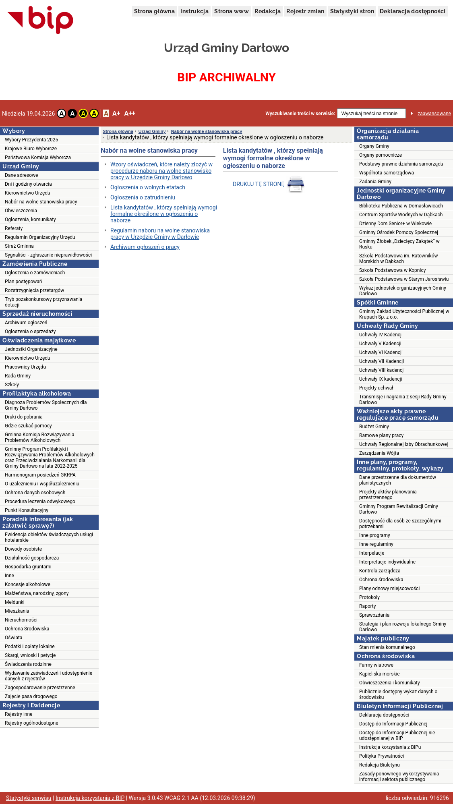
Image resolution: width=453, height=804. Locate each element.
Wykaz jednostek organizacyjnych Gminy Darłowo (402, 290)
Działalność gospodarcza (32, 558)
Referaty (14, 228)
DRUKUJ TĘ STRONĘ (269, 184)
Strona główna (154, 11)
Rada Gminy (18, 376)
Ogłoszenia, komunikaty (30, 219)
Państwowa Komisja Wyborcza (38, 157)
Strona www (231, 11)
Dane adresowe (21, 175)
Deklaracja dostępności (413, 11)
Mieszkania (17, 611)
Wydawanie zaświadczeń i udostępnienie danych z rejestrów (48, 676)
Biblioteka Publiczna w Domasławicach (401, 206)
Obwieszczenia (21, 210)
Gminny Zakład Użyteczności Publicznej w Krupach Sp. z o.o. (404, 314)
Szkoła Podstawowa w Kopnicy (392, 270)
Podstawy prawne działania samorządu (401, 164)
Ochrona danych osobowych (35, 492)
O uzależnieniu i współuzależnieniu (42, 484)
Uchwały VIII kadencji (382, 370)
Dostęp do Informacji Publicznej (393, 724)
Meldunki (15, 602)
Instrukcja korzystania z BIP (90, 798)
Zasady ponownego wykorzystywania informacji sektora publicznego (399, 776)
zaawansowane (434, 113)
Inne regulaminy (376, 544)
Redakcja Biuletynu (379, 765)
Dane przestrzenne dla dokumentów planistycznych (397, 480)
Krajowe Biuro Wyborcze (31, 148)
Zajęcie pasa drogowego (31, 696)
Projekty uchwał (376, 388)
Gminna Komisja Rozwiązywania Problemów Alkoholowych (39, 437)
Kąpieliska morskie (379, 674)
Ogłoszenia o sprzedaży (30, 331)
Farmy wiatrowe (376, 665)
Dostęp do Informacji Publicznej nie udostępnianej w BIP (397, 735)
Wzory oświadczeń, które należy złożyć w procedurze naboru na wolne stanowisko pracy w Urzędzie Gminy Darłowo (161, 170)
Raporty (367, 606)
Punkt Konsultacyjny (26, 510)
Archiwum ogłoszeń (26, 322)
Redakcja (267, 11)
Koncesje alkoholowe (27, 584)
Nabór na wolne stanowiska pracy (41, 202)
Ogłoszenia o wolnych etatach (147, 187)
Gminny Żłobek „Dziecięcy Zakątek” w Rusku (399, 244)
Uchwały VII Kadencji (381, 361)
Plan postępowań (23, 281)
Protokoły (369, 597)
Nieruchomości (21, 620)
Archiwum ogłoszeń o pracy (145, 247)
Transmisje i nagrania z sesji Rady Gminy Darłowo (403, 399)
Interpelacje (371, 553)
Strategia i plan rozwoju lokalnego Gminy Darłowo (402, 626)
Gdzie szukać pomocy (28, 426)
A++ (129, 113)
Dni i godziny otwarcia (28, 184)
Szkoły (12, 384)
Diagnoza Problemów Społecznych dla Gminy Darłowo (46, 405)
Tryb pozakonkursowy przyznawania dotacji (43, 302)
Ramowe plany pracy (381, 435)
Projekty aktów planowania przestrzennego (388, 494)
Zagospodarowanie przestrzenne (40, 687)
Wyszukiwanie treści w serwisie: (300, 113)
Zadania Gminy (375, 181)
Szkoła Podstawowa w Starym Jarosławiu (404, 279)
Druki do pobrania (24, 417)
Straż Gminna (19, 246)
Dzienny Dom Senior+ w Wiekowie (395, 223)
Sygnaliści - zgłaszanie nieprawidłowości (48, 255)
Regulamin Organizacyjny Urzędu (40, 237)
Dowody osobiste (23, 549)
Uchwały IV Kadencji (381, 335)
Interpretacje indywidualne (387, 562)
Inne (9, 575)
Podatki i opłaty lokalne (30, 646)
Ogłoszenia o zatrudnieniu (142, 197)
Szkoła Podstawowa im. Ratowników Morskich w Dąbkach (398, 258)
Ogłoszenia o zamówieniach (35, 273)
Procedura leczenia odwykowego (40, 501)
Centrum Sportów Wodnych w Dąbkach (401, 215)
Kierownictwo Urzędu (27, 193)
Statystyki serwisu (29, 798)
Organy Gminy (374, 146)
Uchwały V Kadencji (380, 343)
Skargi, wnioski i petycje (30, 655)
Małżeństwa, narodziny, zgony (36, 593)
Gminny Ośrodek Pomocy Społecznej (398, 232)
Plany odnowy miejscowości (389, 588)
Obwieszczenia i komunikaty (389, 683)
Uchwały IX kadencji (380, 379)
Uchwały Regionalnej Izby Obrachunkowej (403, 444)
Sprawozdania (374, 615)
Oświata (13, 637)
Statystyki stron (352, 11)
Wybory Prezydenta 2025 (31, 140)
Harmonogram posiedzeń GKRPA (40, 475)
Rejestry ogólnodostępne (31, 723)
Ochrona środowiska (381, 579)
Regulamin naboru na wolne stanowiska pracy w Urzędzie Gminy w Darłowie (160, 233)
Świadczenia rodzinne (28, 664)
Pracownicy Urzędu (25, 367)
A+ (116, 113)
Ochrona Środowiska (27, 629)
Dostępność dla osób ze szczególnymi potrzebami (400, 523)
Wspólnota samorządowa (386, 173)
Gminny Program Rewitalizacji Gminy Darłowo (398, 509)
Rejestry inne (18, 714)
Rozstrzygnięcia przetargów (34, 290)
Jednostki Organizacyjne (31, 349)
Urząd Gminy (152, 131)
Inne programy (374, 535)
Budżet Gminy (374, 426)
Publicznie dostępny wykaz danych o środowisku (398, 694)
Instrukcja (194, 11)
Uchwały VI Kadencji (381, 352)
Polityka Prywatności (381, 756)
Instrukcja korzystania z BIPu (390, 747)
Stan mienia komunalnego (387, 647)
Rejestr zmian (305, 11)
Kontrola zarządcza (380, 571)
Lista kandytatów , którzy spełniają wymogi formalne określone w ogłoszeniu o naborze (163, 214)
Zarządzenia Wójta (379, 453)
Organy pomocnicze (380, 155)
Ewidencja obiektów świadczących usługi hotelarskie (49, 537)
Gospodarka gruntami (28, 567)
